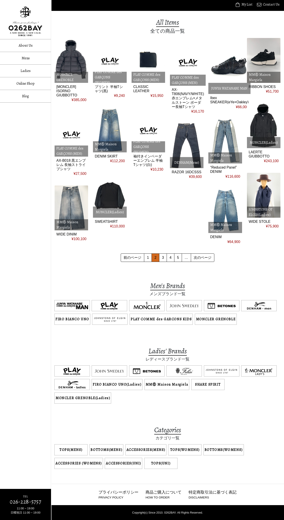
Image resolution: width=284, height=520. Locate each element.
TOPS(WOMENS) (185, 449)
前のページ (132, 257)
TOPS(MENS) (71, 449)
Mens (26, 58)
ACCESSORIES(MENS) (145, 449)
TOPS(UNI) (160, 463)
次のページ (202, 257)
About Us (26, 45)
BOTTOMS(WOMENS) (224, 449)
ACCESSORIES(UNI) (123, 463)
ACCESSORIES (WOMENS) (78, 463)
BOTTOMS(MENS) (106, 449)
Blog (25, 96)
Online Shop (25, 83)
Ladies (26, 70)
